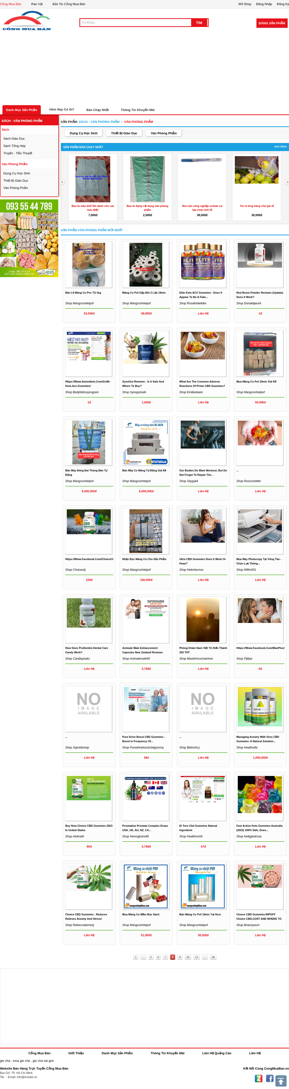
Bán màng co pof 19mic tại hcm (200, 914)
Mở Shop (244, 4)
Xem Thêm (280, 146)
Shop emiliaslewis (191, 392)
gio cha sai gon (43, 1061)
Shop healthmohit (190, 836)
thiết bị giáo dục (15, 180)
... (237, 470)
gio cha (5, 1061)
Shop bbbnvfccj (189, 747)
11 (196, 957)
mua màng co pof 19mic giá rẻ (256, 381)
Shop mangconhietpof (79, 303)
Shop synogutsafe (134, 392)
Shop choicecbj (75, 569)
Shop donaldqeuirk (248, 303)
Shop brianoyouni (247, 925)
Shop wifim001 (246, 569)
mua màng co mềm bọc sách (141, 914)
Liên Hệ (255, 1053)
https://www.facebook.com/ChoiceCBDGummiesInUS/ (100, 559)
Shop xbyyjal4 (188, 481)
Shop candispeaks (77, 658)
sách (5, 129)
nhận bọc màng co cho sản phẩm (144, 559)
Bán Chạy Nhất (97, 110)
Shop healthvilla (246, 747)
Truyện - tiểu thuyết (17, 153)
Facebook (270, 1078)
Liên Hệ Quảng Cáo (216, 1053)
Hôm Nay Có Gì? (61, 109)
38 (213, 957)
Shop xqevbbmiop (77, 747)
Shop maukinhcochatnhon (196, 658)
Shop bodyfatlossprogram (82, 392)
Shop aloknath (74, 836)
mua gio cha (21, 1061)
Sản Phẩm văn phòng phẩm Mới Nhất (92, 230)
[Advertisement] (144, 69)
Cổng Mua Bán (10, 4)
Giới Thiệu (76, 1053)
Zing (259, 1078)
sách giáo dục (14, 138)
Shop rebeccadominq (79, 925)
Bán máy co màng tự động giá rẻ (144, 470)
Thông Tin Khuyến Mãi (138, 110)
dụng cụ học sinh (16, 173)
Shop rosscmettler (248, 481)
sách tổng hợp (14, 146)
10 (188, 957)
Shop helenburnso (191, 569)
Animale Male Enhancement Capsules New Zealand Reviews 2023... (142, 652)
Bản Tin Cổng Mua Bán (68, 4)
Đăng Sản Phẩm (272, 23)
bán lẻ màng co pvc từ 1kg (83, 292)
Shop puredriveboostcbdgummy (143, 747)
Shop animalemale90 (136, 658)
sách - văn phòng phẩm (22, 121)
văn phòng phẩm (15, 164)
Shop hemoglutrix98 (135, 836)
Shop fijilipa (244, 658)
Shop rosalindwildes (192, 303)
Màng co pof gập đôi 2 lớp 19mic (144, 292)
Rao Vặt (37, 4)
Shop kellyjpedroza (248, 836)
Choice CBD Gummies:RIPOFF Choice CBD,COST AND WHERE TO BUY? (258, 919)
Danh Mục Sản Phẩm (21, 110)
